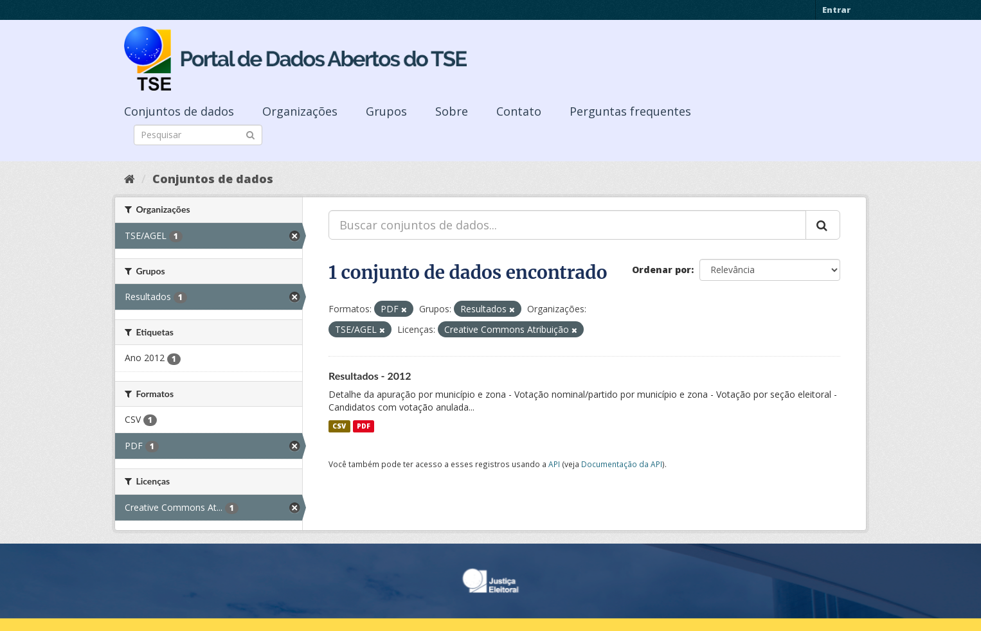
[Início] (129, 178)
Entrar (836, 9)
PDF (363, 426)
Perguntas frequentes (630, 111)
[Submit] (250, 134)
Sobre (451, 111)
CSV (339, 426)
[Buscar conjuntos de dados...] (567, 225)
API (554, 464)
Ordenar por (661, 269)
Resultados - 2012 (369, 375)
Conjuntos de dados (179, 111)
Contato (518, 111)
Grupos (386, 111)
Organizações (300, 111)
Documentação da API (621, 464)
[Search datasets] (198, 135)
